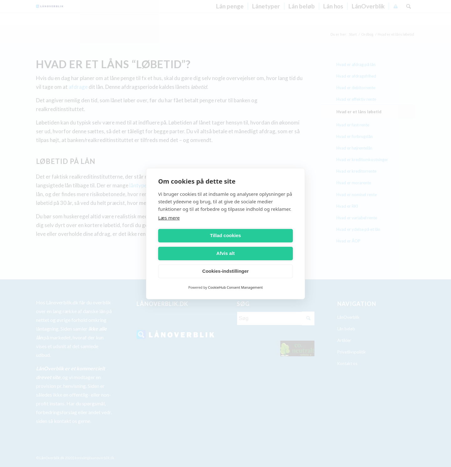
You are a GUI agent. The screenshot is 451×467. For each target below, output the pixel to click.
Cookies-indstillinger (225, 262)
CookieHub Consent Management (235, 278)
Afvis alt (260, 244)
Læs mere (169, 226)
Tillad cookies (190, 244)
